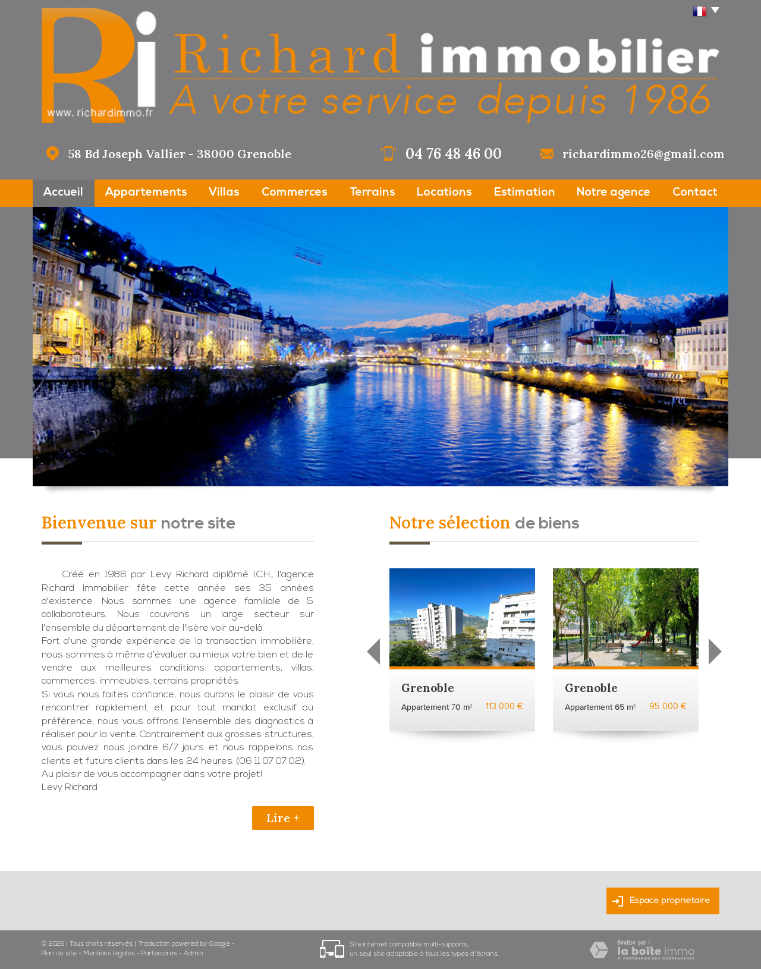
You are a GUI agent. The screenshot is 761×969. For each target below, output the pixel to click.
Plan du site (59, 954)
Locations (444, 193)
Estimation (524, 193)
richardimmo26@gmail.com (643, 153)
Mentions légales (109, 954)
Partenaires (159, 954)
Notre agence (613, 193)
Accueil (63, 193)
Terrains (372, 193)
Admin (193, 954)
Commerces (295, 193)
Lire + (282, 818)
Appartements (146, 193)
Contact (695, 193)
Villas (224, 193)
